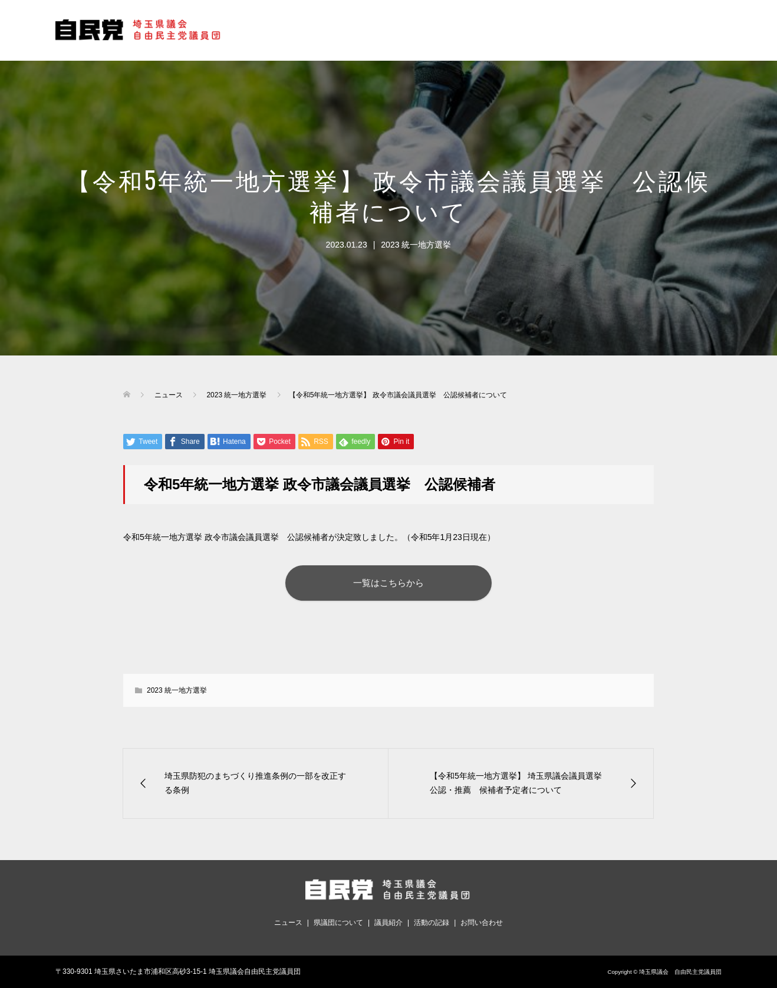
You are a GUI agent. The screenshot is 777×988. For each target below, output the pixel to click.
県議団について (338, 922)
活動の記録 (431, 922)
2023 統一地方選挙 (416, 244)
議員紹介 (388, 922)
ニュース (288, 922)
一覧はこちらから (388, 583)
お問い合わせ (481, 922)
